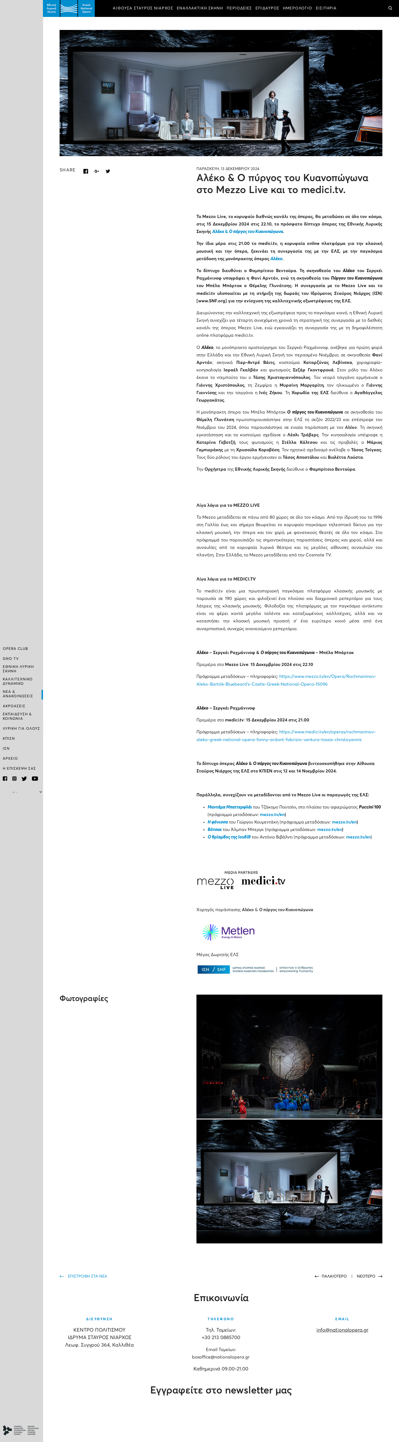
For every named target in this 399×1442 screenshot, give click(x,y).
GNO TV (11, 659)
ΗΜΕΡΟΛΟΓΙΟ (297, 8)
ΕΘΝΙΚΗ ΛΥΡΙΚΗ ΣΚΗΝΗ (18, 669)
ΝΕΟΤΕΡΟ (366, 1276)
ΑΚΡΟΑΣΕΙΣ (14, 706)
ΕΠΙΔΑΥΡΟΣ (267, 8)
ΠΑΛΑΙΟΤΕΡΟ (335, 1276)
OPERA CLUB (15, 649)
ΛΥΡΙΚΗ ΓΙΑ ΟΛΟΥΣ (21, 729)
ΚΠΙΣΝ (9, 739)
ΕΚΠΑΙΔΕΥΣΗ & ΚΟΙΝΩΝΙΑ (17, 717)
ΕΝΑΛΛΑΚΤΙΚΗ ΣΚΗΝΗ (200, 8)
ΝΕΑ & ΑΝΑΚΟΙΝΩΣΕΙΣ (18, 694)
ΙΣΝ (6, 749)
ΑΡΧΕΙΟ (10, 759)
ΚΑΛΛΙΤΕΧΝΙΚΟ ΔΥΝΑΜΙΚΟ (18, 682)
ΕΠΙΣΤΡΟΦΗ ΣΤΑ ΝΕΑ (87, 1276)
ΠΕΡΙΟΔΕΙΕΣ (239, 8)
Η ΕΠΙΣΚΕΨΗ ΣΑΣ (19, 769)
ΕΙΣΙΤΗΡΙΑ (326, 8)
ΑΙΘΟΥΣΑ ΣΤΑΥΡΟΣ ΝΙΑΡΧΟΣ (143, 8)
